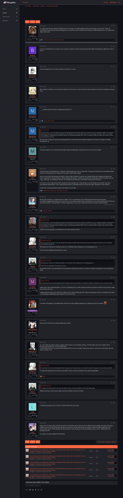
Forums (5, 13)
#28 (114, 168)
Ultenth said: (44, 130)
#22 (114, 46)
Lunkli (32, 432)
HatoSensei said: (45, 260)
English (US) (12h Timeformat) (33, 494)
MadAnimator (32, 156)
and (49, 120)
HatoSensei (32, 246)
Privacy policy (63, 494)
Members (5, 20)
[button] (10, 17)
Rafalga (32, 206)
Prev (28, 21)
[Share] (112, 26)
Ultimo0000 (111, 451)
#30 (114, 217)
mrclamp (32, 287)
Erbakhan (32, 96)
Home (4, 9)
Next (37, 21)
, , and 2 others (53, 39)
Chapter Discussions (47, 452)
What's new (6, 16)
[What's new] (119, 2)
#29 (114, 196)
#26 (114, 127)
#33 (114, 277)
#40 (114, 423)
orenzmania (32, 75)
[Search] (25, 2)
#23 (114, 66)
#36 (114, 342)
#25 (114, 106)
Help (70, 494)
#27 (114, 147)
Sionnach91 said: (45, 240)
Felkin (32, 178)
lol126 (32, 412)
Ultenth (32, 266)
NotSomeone (32, 351)
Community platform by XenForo (105, 494)
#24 (114, 86)
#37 (114, 362)
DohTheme (102, 495)
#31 (114, 237)
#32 (114, 257)
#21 (114, 25)
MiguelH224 (32, 116)
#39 (114, 402)
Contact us (45, 494)
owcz (32, 35)
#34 (114, 299)
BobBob (32, 55)
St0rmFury (32, 226)
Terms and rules (54, 494)
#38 (114, 382)
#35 (114, 320)
